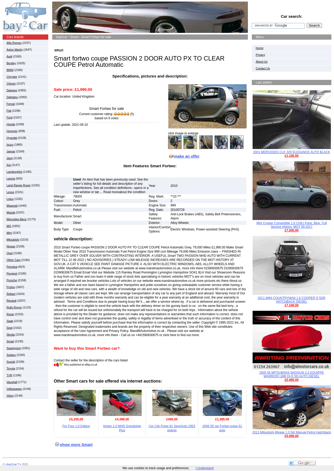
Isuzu (10, 144)
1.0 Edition (76, 426)
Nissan (11, 246)
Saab (10, 321)
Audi (9, 56)
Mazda (11, 212)
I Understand (205, 468)
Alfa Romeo (14, 42)
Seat (10, 327)
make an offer (187, 156)
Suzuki (11, 361)
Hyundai (12, 137)
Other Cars (14, 259)
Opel (10, 253)
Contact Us (263, 68)
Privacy (260, 54)
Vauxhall (12, 382)
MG (9, 226)
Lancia (11, 178)
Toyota (11, 368)
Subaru (11, 354)
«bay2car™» (13, 464)
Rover (10, 314)
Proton (11, 287)
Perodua (12, 266)
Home (259, 48)
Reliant (11, 293)
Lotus (10, 198)
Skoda (11, 334)
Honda (11, 124)
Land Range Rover (19, 185)
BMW (10, 69)
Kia (9, 164)
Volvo (10, 395)
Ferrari (11, 103)
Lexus (10, 192)
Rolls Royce (14, 307)
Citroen (11, 83)
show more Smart (76, 444)
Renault (11, 300)
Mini (9, 232)
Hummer (12, 131)
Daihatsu (12, 97)
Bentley (11, 63)
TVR (9, 375)
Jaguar (11, 151)
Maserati (12, 205)
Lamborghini (14, 171)
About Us (261, 61)
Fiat (9, 110)
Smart (10, 341)
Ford (10, 117)
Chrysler (12, 76)
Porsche (12, 280)
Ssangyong (14, 348)
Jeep (10, 158)
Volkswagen (14, 388)
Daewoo (12, 90)
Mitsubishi (13, 239)
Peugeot (12, 273)
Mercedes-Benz (17, 219)
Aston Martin (15, 49)
